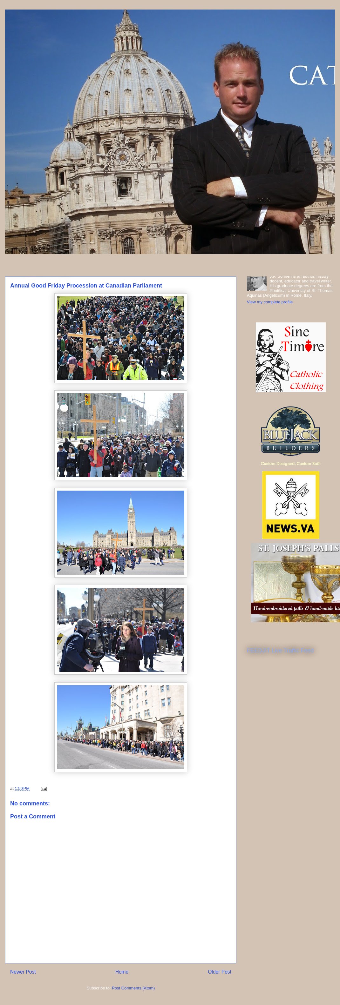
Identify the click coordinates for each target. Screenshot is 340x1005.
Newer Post (23, 972)
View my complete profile (270, 302)
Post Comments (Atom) (133, 988)
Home (122, 972)
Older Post (219, 972)
